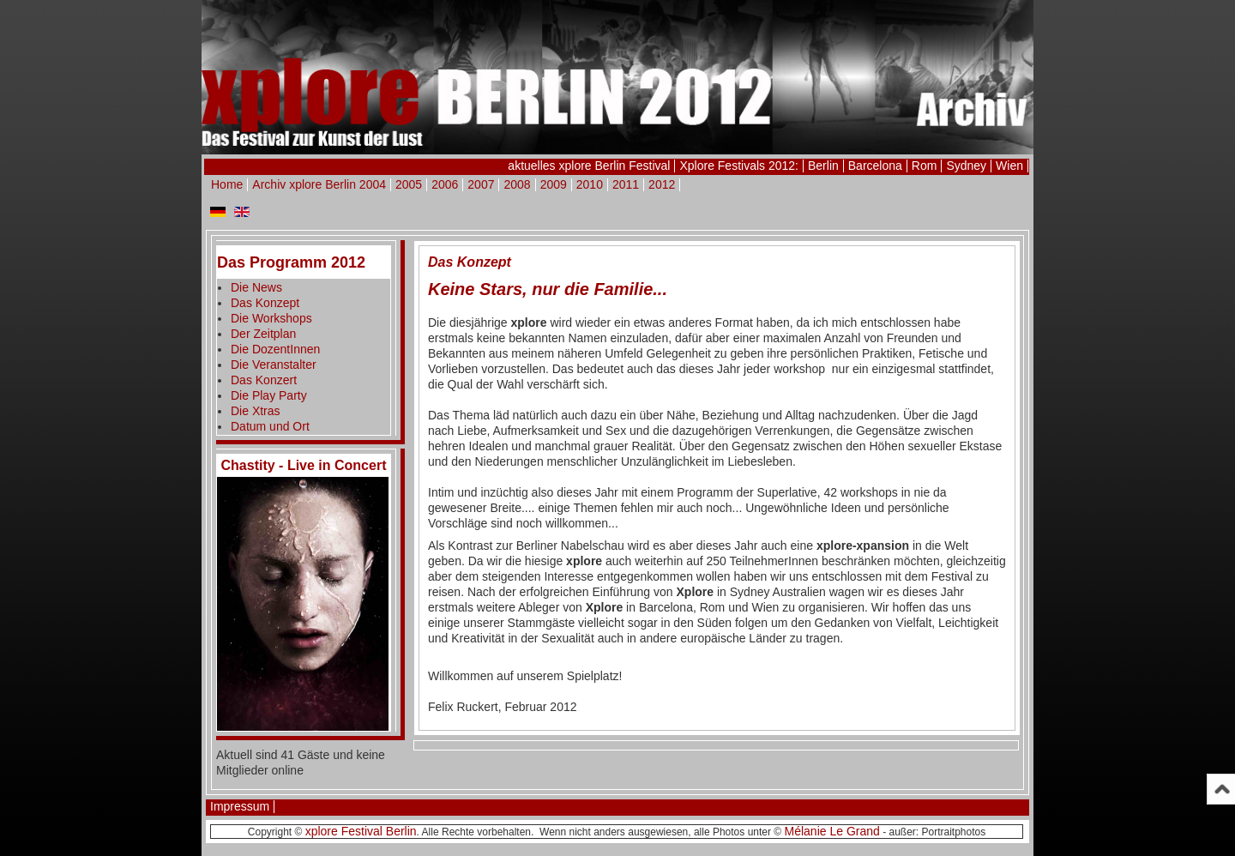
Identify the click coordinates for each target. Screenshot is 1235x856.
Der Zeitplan (263, 334)
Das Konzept (265, 303)
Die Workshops (271, 318)
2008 (516, 184)
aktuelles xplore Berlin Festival (589, 165)
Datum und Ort (270, 426)
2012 (661, 184)
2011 (625, 184)
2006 (444, 184)
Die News (256, 287)
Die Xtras (255, 411)
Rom (924, 165)
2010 (589, 184)
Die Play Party (269, 395)
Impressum (239, 806)
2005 (408, 184)
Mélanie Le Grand (832, 831)
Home (227, 184)
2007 (480, 184)
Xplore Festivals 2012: (738, 165)
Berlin (823, 165)
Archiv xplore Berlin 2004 (319, 184)
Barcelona (875, 165)
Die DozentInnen (275, 349)
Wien (1009, 165)
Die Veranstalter (273, 364)
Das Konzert (264, 380)
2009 (553, 184)
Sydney (966, 165)
